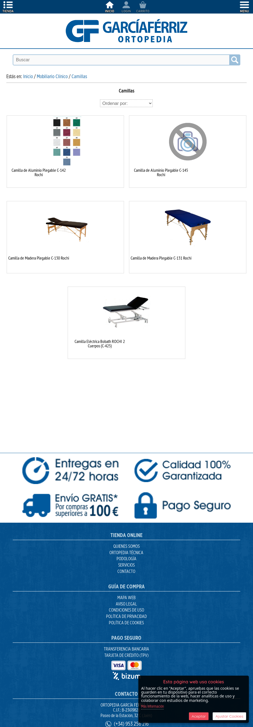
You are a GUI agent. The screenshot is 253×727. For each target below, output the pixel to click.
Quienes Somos (126, 546)
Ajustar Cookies (229, 716)
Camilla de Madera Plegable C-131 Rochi (161, 258)
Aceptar (199, 716)
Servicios (126, 565)
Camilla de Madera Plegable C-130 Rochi (38, 258)
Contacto (126, 571)
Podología (126, 559)
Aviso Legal (126, 604)
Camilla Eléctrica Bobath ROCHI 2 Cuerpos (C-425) (100, 343)
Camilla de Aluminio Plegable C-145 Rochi (161, 172)
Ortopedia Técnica (126, 553)
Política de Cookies (126, 623)
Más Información (152, 707)
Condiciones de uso (126, 610)
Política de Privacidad (126, 616)
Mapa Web (126, 598)
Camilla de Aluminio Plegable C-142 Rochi (39, 172)
